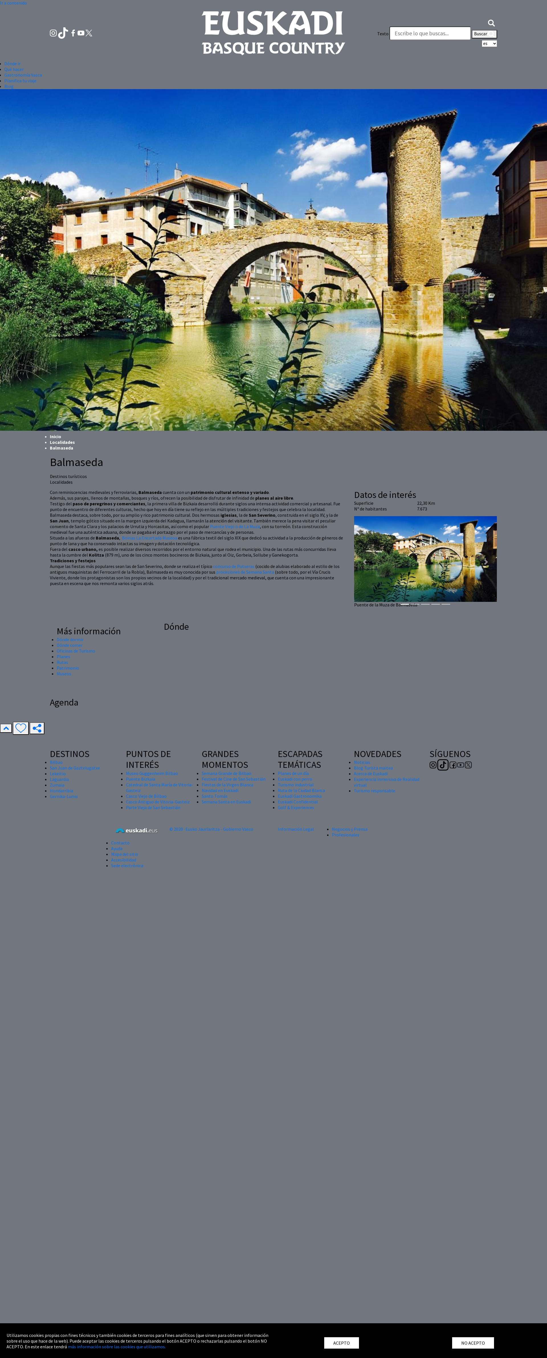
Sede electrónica (127, 865)
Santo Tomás (215, 796)
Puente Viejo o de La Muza (235, 526)
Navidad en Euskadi (220, 790)
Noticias (362, 762)
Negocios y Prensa (350, 829)
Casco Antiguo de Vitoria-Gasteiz (158, 802)
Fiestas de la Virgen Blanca (227, 784)
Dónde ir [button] (12, 63)
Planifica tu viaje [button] (20, 80)
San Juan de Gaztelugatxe (75, 768)
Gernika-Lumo (64, 796)
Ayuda (117, 848)
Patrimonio (68, 668)
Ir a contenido (13, 3)
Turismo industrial (296, 784)
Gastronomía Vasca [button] (23, 75)
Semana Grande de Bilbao (226, 773)
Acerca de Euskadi (371, 773)
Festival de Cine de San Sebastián (234, 779)
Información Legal (296, 829)
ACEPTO (341, 1343)
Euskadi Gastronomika (300, 796)
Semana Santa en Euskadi (226, 802)
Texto (383, 33)
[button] (491, 22)
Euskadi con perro (295, 779)
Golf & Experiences (296, 807)
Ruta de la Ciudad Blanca (301, 790)
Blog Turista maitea (373, 768)
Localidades (62, 442)
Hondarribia (61, 790)
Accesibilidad (123, 860)
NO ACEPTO (473, 1343)
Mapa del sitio (124, 854)
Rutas (62, 662)
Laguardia (59, 779)
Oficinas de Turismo (76, 651)
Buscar (484, 34)
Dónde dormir (70, 639)
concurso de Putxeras (233, 566)
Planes (63, 656)
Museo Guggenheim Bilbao (152, 773)
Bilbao (56, 762)
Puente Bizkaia (140, 779)
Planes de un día (293, 773)
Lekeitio (58, 773)
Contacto (120, 843)
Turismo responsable (374, 790)
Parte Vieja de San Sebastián (153, 807)
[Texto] (430, 33)
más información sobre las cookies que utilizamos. (117, 1346)
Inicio (55, 436)
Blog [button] (9, 86)
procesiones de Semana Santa (245, 572)
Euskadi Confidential (298, 802)
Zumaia (57, 785)
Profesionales (345, 835)
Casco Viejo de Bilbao (146, 796)
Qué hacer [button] (14, 69)
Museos (64, 673)
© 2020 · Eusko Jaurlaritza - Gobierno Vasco (211, 829)
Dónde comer (70, 645)
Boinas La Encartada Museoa (149, 538)
